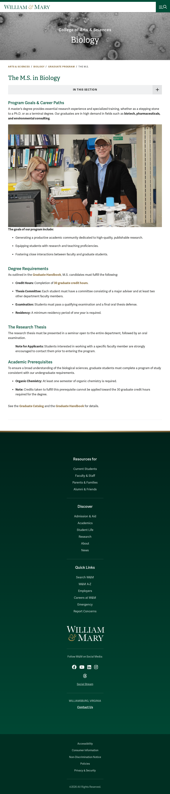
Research (85, 537)
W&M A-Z (85, 584)
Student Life (85, 530)
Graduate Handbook (47, 275)
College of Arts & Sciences (85, 29)
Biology (85, 40)
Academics (85, 523)
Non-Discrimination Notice (85, 757)
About (85, 543)
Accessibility (85, 743)
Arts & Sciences (19, 66)
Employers (85, 591)
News (85, 550)
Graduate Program (61, 66)
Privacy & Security (85, 770)
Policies (85, 763)
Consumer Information (85, 750)
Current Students (85, 469)
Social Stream (85, 684)
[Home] (27, 7)
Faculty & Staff (85, 476)
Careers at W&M (85, 598)
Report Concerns (85, 611)
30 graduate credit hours (70, 283)
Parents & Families (85, 482)
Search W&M (85, 577)
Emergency (85, 604)
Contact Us (85, 707)
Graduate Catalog (31, 406)
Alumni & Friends (85, 489)
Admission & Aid (85, 516)
